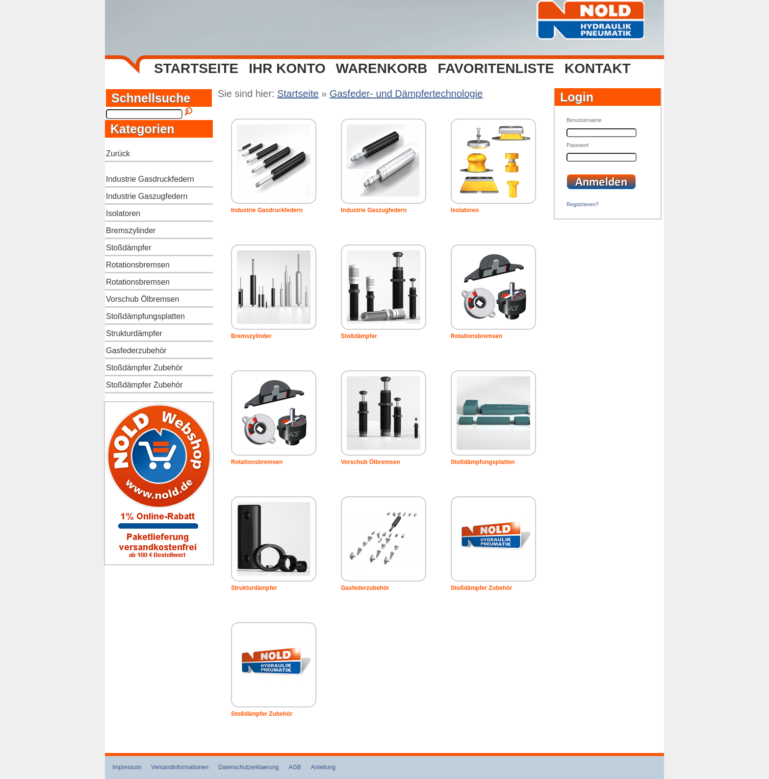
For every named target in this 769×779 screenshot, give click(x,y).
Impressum (126, 767)
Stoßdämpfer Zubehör (144, 368)
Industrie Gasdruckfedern (150, 179)
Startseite (196, 68)
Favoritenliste (495, 68)
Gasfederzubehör (136, 350)
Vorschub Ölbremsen (142, 299)
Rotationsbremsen (138, 265)
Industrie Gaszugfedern (146, 196)
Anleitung (323, 767)
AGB (295, 767)
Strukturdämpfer (134, 333)
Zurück (118, 153)
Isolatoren (123, 213)
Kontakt (597, 68)
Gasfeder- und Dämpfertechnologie (406, 93)
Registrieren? (582, 204)
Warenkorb (382, 68)
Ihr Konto (287, 68)
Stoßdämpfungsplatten (145, 316)
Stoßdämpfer (128, 247)
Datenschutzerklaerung (248, 767)
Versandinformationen (179, 767)
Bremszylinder (130, 230)
